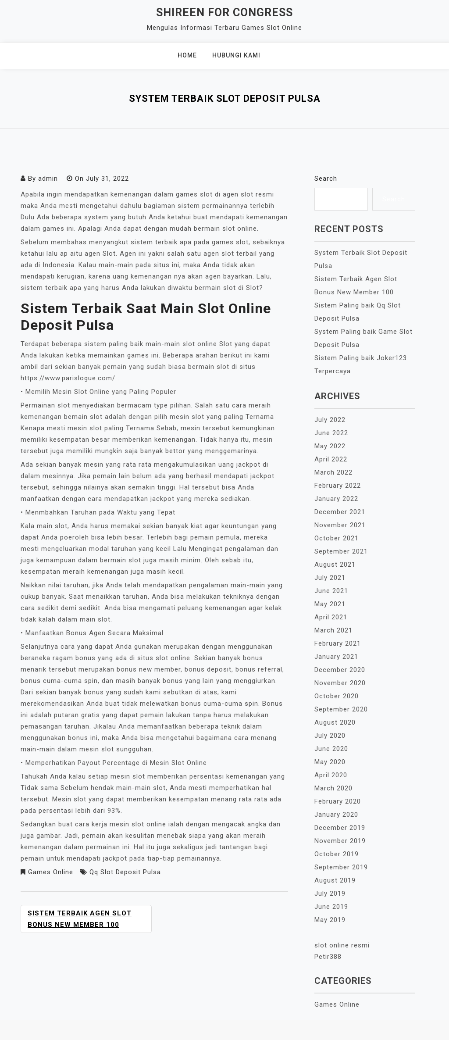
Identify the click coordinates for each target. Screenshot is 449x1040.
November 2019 (340, 841)
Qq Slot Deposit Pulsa (125, 872)
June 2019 (331, 907)
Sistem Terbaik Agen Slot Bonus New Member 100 (80, 919)
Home (187, 55)
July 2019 (330, 893)
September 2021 (341, 551)
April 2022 (330, 459)
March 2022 (333, 472)
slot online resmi (342, 945)
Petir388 (328, 957)
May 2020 (330, 762)
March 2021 (333, 630)
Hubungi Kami (236, 55)
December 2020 (339, 670)
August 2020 (335, 722)
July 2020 (330, 736)
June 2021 (331, 591)
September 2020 (341, 709)
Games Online (50, 872)
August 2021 (335, 564)
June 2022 (331, 433)
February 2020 (337, 801)
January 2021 (336, 657)
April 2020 (330, 775)
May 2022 (330, 446)
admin (48, 178)
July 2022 (330, 420)
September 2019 (341, 867)
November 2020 (340, 683)
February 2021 (337, 643)
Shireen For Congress (224, 12)
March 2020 (333, 788)
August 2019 (335, 880)
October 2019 (336, 854)
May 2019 (330, 920)
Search (325, 178)
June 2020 (331, 749)
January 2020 (336, 814)
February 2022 (337, 486)
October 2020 (336, 696)
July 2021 (330, 578)
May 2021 (330, 604)
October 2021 (336, 538)
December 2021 (339, 512)
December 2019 (339, 828)
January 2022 (336, 499)
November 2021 (340, 525)
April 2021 (330, 617)
